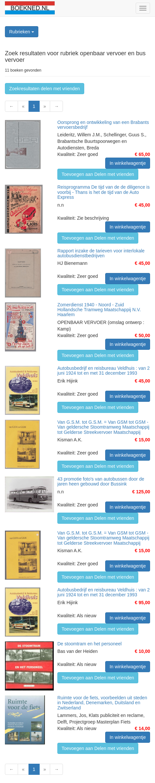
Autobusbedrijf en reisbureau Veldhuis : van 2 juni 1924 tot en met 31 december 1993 (103, 371)
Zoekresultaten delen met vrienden (44, 88)
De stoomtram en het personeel (89, 643)
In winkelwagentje (127, 163)
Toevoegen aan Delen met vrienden (98, 174)
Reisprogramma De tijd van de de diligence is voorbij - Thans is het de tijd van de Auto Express (103, 192)
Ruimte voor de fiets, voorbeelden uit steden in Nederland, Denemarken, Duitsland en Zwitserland (102, 702)
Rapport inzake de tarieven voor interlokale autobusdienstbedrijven (101, 253)
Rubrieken (21, 31)
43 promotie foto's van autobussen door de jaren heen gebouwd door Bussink (100, 481)
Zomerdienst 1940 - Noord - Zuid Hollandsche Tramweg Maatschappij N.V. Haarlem (99, 309)
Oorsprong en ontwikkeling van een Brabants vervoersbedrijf (103, 125)
